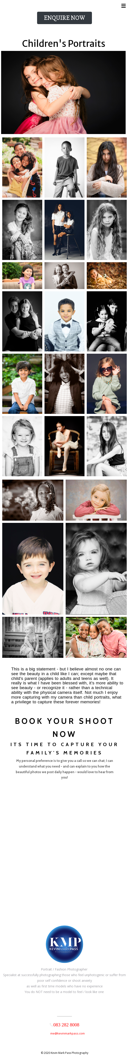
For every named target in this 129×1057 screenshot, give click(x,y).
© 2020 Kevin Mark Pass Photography (64, 1053)
